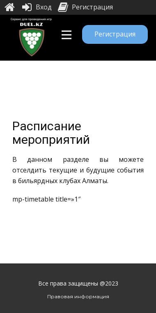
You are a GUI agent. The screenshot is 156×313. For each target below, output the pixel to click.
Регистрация (114, 34)
